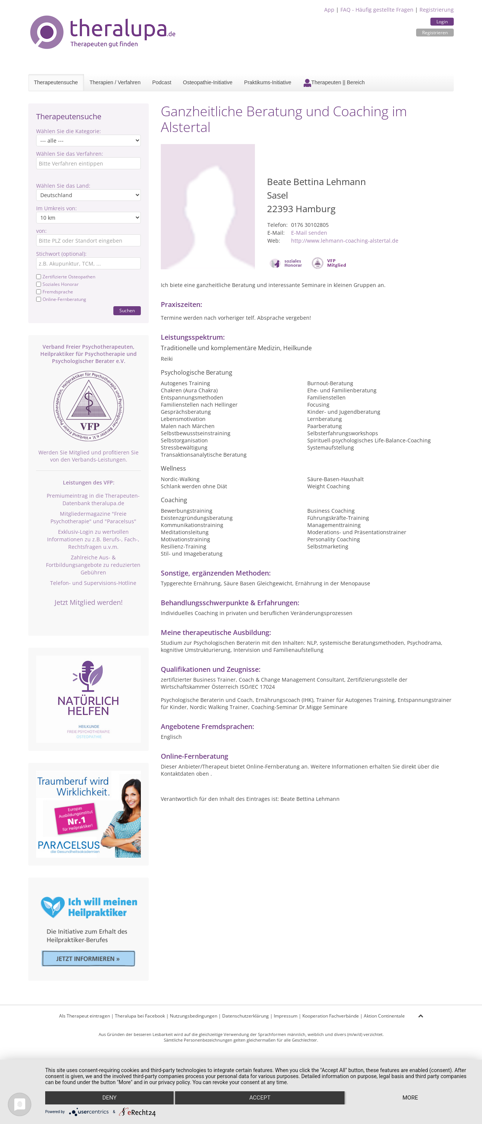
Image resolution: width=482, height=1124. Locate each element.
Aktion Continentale (384, 1016)
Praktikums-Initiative (267, 82)
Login (442, 21)
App (329, 9)
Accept (259, 1098)
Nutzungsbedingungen (193, 1016)
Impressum (285, 1016)
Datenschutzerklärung (245, 1016)
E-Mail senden (309, 232)
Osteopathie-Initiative (208, 82)
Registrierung (436, 9)
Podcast (161, 82)
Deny (109, 1098)
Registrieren (435, 32)
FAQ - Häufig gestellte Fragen (376, 9)
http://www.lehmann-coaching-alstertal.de (344, 240)
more (410, 1098)
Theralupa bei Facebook (140, 1016)
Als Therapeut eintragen (84, 1016)
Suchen (127, 310)
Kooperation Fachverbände (330, 1016)
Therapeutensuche (56, 82)
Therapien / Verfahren (115, 82)
